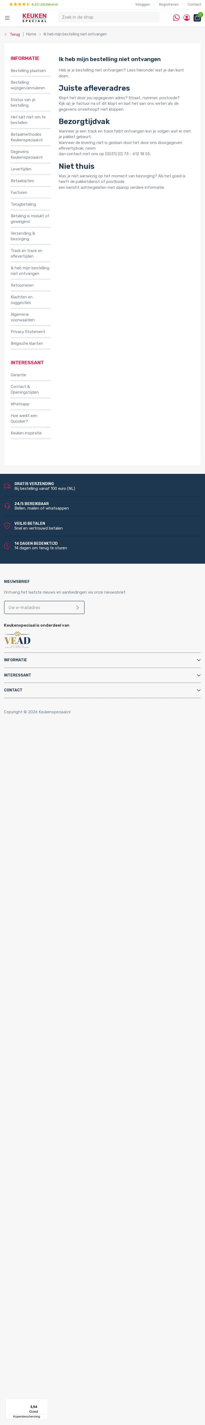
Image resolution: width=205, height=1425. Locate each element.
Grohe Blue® (33, 836)
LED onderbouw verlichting (57, 1310)
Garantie (18, 375)
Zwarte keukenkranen (51, 888)
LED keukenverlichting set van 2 (61, 1265)
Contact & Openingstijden (25, 389)
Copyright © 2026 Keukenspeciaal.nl (37, 712)
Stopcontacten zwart (41, 1248)
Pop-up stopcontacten (43, 1236)
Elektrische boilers (37, 825)
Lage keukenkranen (49, 905)
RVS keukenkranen (49, 893)
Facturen (19, 192)
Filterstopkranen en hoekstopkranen (54, 985)
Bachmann (31, 1362)
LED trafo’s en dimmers (54, 1322)
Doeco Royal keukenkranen (56, 973)
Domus (27, 1390)
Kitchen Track (33, 1339)
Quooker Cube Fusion (51, 1070)
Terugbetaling (23, 204)
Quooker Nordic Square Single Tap (62, 1168)
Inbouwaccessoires (39, 745)
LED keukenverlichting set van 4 (61, 1276)
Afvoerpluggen (35, 996)
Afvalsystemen (25, 779)
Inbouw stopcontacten (42, 1225)
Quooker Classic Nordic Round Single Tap (58, 1173)
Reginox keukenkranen (52, 939)
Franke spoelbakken (39, 1202)
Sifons (27, 1048)
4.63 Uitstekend (33, 4)
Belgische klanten (27, 343)
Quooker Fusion (35, 1116)
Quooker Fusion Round (52, 1122)
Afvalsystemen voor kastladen (49, 796)
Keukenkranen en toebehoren (37, 876)
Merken (17, 1345)
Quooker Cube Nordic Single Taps (62, 1088)
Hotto (38, 853)
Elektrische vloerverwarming (47, 830)
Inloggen (143, 4)
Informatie (15, 660)
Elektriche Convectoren (42, 819)
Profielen (29, 1042)
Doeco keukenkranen (51, 968)
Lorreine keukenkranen (52, 945)
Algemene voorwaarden (23, 317)
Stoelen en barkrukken (41, 768)
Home (18, 733)
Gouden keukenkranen (52, 916)
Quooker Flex (33, 1093)
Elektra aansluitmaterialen (45, 1013)
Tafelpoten (31, 773)
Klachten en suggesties (22, 300)
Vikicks (27, 870)
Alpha (26, 1356)
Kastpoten (31, 750)
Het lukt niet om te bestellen (28, 120)
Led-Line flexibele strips (54, 1316)
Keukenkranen (34, 882)
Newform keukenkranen (53, 962)
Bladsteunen (33, 1002)
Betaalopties (22, 180)
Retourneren (22, 285)
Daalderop (30, 1373)
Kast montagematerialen (44, 1030)
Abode (27, 1350)
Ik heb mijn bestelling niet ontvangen (30, 271)
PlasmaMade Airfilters (41, 865)
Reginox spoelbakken (40, 1190)
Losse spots (43, 1299)
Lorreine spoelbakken (40, 1196)
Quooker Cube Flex (49, 1076)
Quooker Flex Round (50, 1099)
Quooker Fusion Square (53, 1128)
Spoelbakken (22, 1179)
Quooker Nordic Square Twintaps (62, 1150)
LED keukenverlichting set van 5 (61, 1282)
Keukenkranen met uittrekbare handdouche (71, 910)
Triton (37, 859)
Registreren (169, 4)
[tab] (102, 660)
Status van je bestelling (23, 102)
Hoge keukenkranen (50, 899)
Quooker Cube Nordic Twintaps (60, 1082)
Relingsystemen (36, 762)
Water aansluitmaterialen (44, 1053)
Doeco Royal (33, 1385)
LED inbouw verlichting (53, 1305)
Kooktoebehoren (36, 756)
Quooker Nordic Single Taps (46, 1156)
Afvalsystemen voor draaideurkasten (55, 785)
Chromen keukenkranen (53, 933)
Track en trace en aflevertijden (26, 253)
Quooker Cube (34, 1065)
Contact (194, 4)
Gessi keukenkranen (50, 956)
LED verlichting (35, 1259)
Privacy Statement (28, 331)
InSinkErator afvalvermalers (46, 808)
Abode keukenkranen (51, 950)
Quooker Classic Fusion (53, 1133)
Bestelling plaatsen (28, 70)
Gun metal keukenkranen (54, 922)
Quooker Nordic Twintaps (44, 1139)
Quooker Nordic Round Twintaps (61, 1145)
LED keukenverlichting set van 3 (61, 1270)
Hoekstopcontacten (40, 1242)
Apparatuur (21, 813)
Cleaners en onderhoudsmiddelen (51, 1008)
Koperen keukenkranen (52, 928)
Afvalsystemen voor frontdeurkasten (55, 790)
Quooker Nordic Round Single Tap (62, 1162)
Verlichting (20, 1253)
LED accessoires (47, 1327)
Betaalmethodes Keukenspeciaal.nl (26, 137)
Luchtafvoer (32, 1036)
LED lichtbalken (46, 1293)
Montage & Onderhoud (31, 990)
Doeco (27, 1379)
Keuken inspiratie (26, 433)
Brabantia (30, 1367)
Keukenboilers (33, 842)
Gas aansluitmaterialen (42, 1019)
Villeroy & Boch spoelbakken (47, 1208)
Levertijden (21, 169)
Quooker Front (34, 1110)
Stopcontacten (25, 1219)
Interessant (17, 675)
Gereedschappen (36, 1025)
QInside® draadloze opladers (47, 1333)
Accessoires (22, 739)
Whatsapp (20, 404)
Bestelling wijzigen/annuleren (28, 85)
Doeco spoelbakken (39, 1185)
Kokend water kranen (40, 848)
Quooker (18, 1059)
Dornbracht (32, 1396)
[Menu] (45, 1401)
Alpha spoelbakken (38, 1213)
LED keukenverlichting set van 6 (61, 1287)
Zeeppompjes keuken (40, 979)
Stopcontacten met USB (44, 1230)
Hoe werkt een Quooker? (24, 418)
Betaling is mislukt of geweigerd (30, 219)
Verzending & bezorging (23, 236)
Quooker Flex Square (50, 1105)
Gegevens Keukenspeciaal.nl (26, 154)
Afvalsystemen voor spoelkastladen (54, 802)
